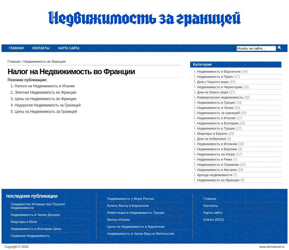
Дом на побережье (211, 139)
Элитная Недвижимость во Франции (45, 92)
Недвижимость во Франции (44, 61)
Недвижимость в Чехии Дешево (35, 215)
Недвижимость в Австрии (217, 170)
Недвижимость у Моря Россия (130, 198)
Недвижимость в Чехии (215, 107)
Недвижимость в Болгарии (217, 123)
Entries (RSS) (214, 219)
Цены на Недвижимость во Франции (45, 99)
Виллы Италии (118, 219)
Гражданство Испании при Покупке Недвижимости (38, 206)
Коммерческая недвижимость (220, 97)
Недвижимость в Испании (217, 144)
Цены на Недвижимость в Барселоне (136, 226)
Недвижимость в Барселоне (219, 71)
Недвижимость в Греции (216, 102)
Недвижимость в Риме (214, 159)
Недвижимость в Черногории (219, 87)
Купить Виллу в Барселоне (128, 205)
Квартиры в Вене (24, 222)
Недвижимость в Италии (216, 118)
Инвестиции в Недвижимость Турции (135, 212)
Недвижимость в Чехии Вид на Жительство (140, 233)
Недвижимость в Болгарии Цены (36, 229)
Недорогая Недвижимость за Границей (48, 105)
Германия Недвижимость (30, 236)
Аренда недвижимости (214, 175)
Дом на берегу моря (212, 92)
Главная (16, 48)
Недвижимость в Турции (216, 128)
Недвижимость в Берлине (217, 149)
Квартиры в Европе (212, 133)
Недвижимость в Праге (215, 76)
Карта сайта (68, 48)
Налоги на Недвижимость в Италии (45, 86)
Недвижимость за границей (218, 113)
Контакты (41, 48)
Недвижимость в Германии (218, 164)
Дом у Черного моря (212, 82)
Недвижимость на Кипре (216, 154)
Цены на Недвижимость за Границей (46, 111)
